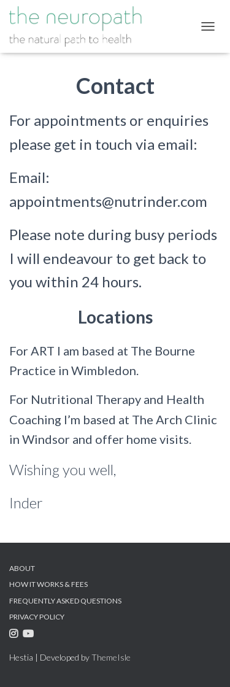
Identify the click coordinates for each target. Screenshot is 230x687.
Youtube (30, 635)
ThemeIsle (111, 657)
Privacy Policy (36, 616)
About (22, 568)
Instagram (15, 635)
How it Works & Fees (48, 584)
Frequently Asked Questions (65, 600)
